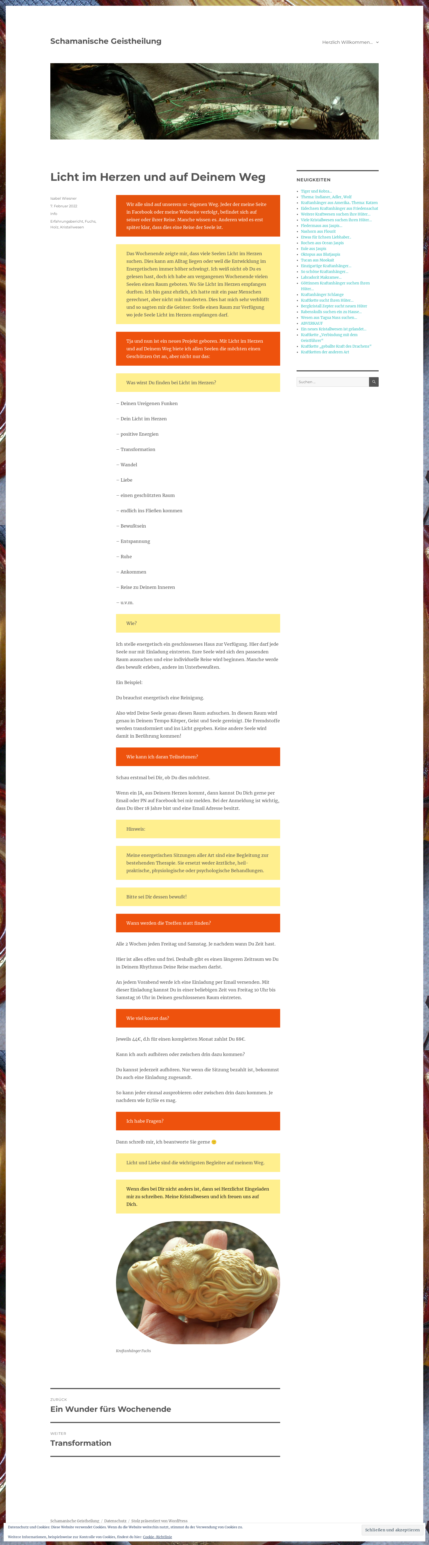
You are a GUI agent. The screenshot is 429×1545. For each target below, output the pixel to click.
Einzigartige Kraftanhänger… (326, 266)
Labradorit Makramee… (321, 277)
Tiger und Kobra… (316, 191)
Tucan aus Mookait (317, 260)
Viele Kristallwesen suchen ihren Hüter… (336, 220)
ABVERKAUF (312, 323)
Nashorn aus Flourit (318, 231)
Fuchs (90, 221)
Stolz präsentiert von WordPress (159, 1521)
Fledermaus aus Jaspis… (321, 225)
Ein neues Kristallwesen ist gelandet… (333, 329)
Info (53, 213)
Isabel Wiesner (63, 198)
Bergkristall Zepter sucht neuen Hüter (334, 306)
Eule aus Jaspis (313, 248)
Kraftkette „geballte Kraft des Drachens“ (336, 346)
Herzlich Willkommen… (347, 42)
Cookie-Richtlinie (157, 1537)
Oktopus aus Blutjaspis (320, 254)
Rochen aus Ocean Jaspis (322, 243)
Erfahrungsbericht (66, 221)
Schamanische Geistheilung (106, 41)
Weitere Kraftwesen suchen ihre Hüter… (335, 214)
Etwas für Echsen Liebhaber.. (326, 237)
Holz (54, 227)
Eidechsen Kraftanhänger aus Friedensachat (339, 208)
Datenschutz (115, 1521)
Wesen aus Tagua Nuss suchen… (329, 317)
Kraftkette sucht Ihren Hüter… (327, 300)
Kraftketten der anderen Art (325, 352)
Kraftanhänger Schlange (322, 294)
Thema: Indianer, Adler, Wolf (326, 197)
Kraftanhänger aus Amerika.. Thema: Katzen (339, 202)
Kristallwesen (72, 227)
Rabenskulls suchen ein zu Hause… (331, 312)
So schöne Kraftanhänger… (324, 271)
